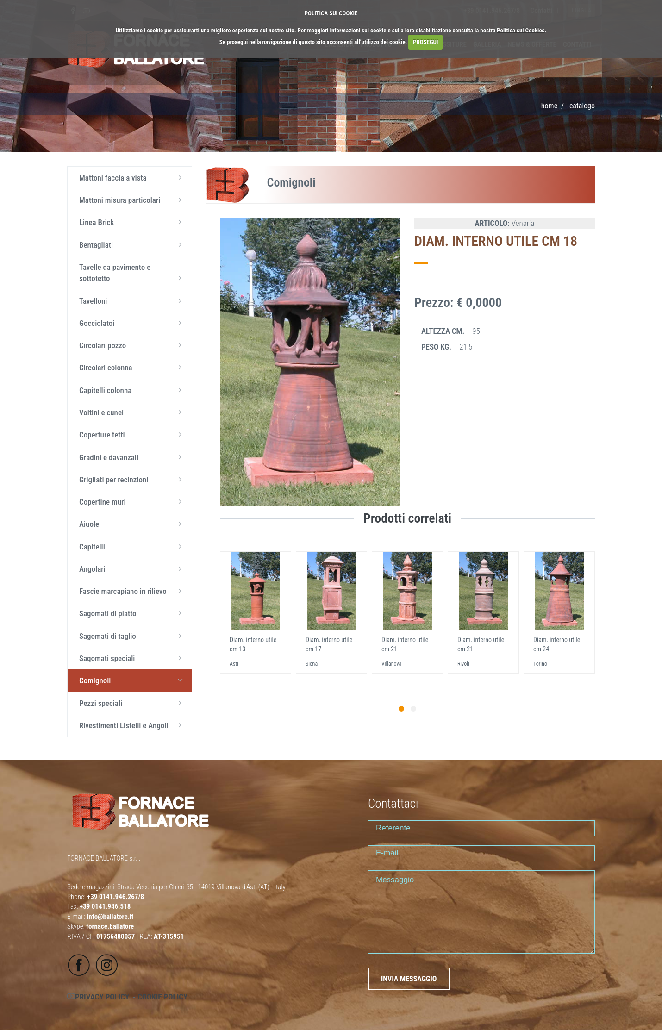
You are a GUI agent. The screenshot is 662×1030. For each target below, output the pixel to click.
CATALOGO (582, 105)
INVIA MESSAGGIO (409, 978)
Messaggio (481, 912)
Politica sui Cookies (520, 30)
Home (549, 105)
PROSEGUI (425, 41)
